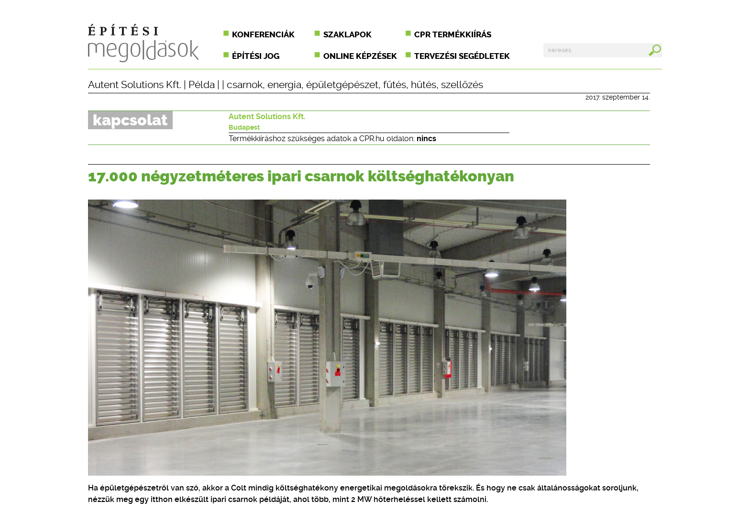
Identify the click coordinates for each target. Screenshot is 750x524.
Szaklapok (347, 34)
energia (284, 84)
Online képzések (360, 56)
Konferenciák (263, 34)
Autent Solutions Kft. (134, 84)
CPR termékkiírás (452, 34)
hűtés (423, 84)
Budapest (244, 127)
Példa (201, 84)
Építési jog (255, 56)
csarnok (245, 84)
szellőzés (462, 84)
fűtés (394, 84)
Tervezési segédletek (462, 56)
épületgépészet (342, 84)
